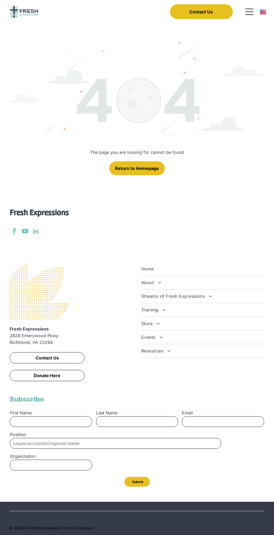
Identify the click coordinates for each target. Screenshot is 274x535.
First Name (21, 412)
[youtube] (25, 231)
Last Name (106, 412)
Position (18, 434)
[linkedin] (35, 231)
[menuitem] (202, 269)
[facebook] (14, 231)
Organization (23, 456)
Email (187, 412)
